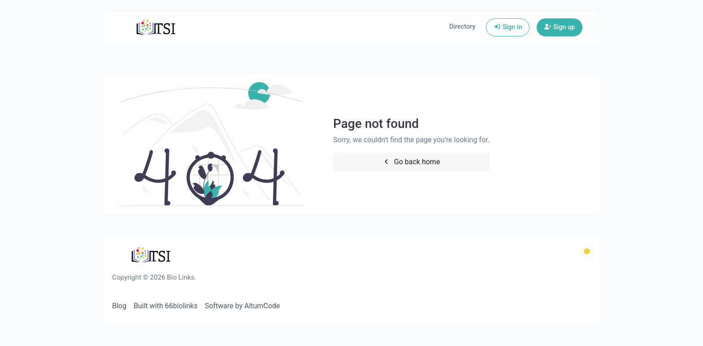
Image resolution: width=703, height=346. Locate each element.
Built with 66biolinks (166, 306)
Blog (119, 306)
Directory (462, 27)
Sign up (559, 27)
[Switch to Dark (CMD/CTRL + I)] (586, 252)
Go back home (411, 162)
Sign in (508, 27)
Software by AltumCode (242, 306)
